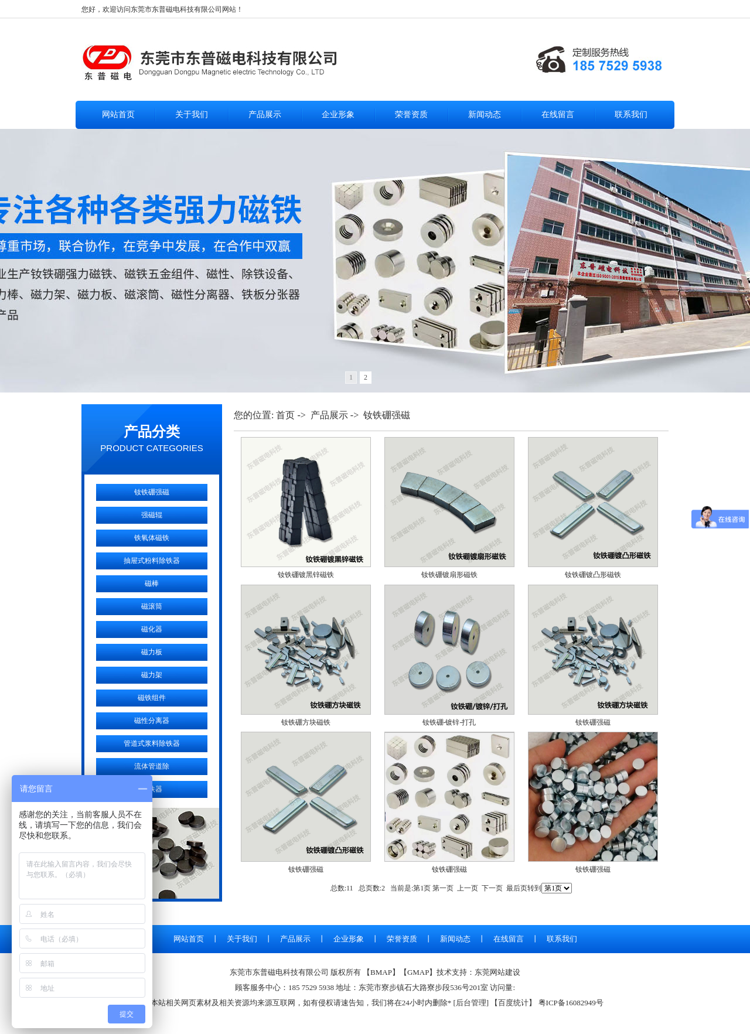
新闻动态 (484, 114)
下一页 (492, 888)
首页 (285, 415)
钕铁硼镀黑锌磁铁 (306, 575)
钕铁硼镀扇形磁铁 (449, 575)
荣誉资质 (411, 114)
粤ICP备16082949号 (571, 1002)
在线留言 (557, 114)
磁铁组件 (152, 698)
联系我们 (631, 114)
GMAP (418, 972)
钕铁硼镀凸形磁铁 (593, 575)
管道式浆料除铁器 (152, 743)
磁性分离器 (151, 720)
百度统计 (513, 1002)
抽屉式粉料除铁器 (152, 561)
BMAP (381, 972)
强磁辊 (151, 515)
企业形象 (338, 114)
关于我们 (191, 114)
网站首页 (118, 114)
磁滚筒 (151, 606)
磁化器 (151, 629)
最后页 (516, 888)
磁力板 (151, 652)
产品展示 (264, 114)
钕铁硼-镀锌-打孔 (449, 722)
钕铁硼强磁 (151, 492)
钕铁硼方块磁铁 (305, 722)
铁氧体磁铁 (151, 538)
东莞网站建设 (497, 972)
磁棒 (152, 583)
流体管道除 (151, 766)
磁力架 (151, 675)
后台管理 (471, 1002)
